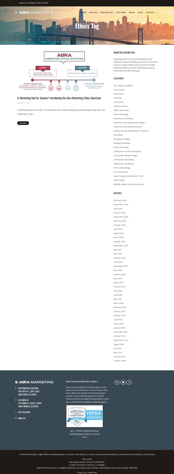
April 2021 (118, 254)
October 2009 (120, 361)
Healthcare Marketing (123, 118)
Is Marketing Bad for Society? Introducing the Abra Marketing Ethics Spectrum (59, 98)
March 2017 (119, 283)
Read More (23, 123)
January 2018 (119, 274)
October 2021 (119, 241)
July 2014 (118, 348)
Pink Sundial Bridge (122, 168)
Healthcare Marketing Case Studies (129, 123)
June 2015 (118, 320)
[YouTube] (123, 382)
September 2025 (121, 204)
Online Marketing (121, 147)
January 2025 (119, 213)
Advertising (118, 94)
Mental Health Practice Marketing (131, 454)
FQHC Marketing (121, 114)
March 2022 (119, 237)
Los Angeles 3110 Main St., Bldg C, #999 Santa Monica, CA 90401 (29, 403)
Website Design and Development (129, 184)
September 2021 (121, 246)
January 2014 (119, 357)
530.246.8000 (24, 412)
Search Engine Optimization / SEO (129, 176)
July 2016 (118, 291)
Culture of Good (120, 106)
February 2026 (120, 200)
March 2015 (119, 324)
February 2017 (120, 287)
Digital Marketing (121, 110)
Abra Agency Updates (123, 86)
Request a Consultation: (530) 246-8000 (33, 3)
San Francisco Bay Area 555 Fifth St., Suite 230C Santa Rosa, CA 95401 (28, 391)
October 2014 (119, 336)
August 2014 (119, 344)
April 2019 (118, 262)
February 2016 (120, 307)
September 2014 (121, 340)
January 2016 (119, 311)
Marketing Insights (122, 139)
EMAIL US (21, 418)
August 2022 (119, 233)
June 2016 (118, 295)
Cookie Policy (92, 472)
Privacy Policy (81, 472)
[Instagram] (129, 382)
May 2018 (118, 270)
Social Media (119, 180)
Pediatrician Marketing (123, 164)
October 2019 (119, 258)
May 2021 (118, 250)
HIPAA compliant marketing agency (92, 402)
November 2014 (121, 332)
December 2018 (120, 266)
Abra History (119, 90)
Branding (117, 98)
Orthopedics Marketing (124, 160)
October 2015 (119, 315)
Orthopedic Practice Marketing (127, 151)
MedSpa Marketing (122, 143)
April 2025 (118, 209)
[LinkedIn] (117, 382)
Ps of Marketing (121, 172)
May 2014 (118, 352)
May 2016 (118, 299)
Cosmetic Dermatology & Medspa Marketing (103, 454)
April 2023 (118, 229)
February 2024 (120, 221)
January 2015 (119, 328)
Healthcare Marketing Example (128, 127)
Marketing (118, 135)
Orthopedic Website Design (126, 155)
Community (118, 102)
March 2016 (119, 303)
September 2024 (121, 217)
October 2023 (119, 225)
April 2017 (118, 278)
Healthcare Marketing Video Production (131, 131)
